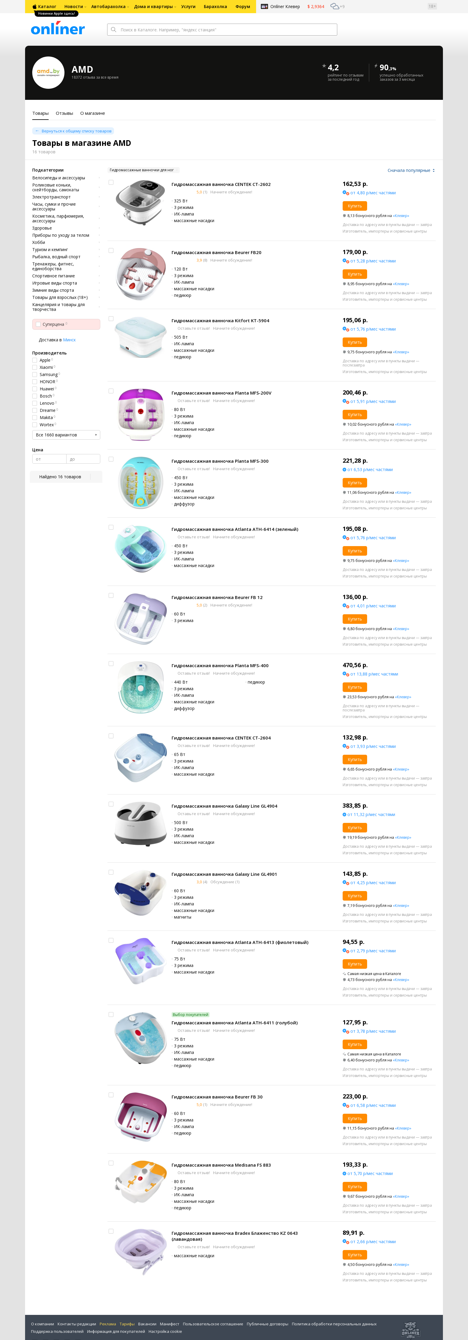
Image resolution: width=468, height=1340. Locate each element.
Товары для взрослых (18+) (60, 297)
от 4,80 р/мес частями (373, 192)
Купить (355, 206)
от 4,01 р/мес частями (373, 606)
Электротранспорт (51, 197)
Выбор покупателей (190, 1014)
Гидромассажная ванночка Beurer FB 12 (217, 597)
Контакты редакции (77, 1324)
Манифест (169, 1324)
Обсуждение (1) (224, 881)
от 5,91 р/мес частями (373, 401)
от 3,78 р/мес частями (373, 1031)
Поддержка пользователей (57, 1331)
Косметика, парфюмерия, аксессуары (58, 218)
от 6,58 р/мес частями (373, 1105)
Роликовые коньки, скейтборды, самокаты (55, 187)
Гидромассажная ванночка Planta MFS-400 (220, 665)
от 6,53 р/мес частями (370, 469)
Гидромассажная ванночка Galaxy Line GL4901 (224, 874)
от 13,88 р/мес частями (374, 674)
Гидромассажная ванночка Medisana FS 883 (221, 1165)
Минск (69, 340)
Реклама (108, 1324)
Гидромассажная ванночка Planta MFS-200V (221, 393)
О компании (42, 1324)
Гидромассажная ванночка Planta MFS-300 (220, 461)
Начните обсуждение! (231, 192)
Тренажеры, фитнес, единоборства (53, 266)
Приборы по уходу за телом (60, 235)
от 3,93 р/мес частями (373, 746)
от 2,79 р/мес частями (373, 951)
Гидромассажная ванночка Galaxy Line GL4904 (224, 806)
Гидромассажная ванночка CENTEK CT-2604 (221, 738)
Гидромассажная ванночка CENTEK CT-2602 (221, 184)
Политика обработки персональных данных (334, 1324)
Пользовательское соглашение (213, 1324)
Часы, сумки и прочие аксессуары (54, 206)
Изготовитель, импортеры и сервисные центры (385, 231)
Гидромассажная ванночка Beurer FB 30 (217, 1097)
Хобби (38, 242)
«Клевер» (401, 215)
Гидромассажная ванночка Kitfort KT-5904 (220, 320)
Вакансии (147, 1324)
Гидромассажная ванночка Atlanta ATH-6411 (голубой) (235, 1023)
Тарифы (127, 1324)
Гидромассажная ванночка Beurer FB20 (216, 252)
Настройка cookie (165, 1331)
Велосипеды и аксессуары (58, 177)
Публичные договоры (267, 1324)
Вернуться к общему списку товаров (77, 131)
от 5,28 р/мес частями (373, 261)
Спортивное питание (53, 275)
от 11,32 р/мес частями (371, 814)
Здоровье (42, 228)
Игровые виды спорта (54, 283)
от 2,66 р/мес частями (373, 1241)
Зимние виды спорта (53, 290)
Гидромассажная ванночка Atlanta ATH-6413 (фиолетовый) (240, 942)
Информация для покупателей (116, 1331)
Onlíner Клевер (285, 6)
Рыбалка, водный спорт (56, 256)
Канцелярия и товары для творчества (58, 307)
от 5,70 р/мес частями (370, 1173)
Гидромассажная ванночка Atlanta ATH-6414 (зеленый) (235, 529)
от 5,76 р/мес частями (373, 329)
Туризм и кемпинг (50, 249)
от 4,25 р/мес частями (373, 882)
